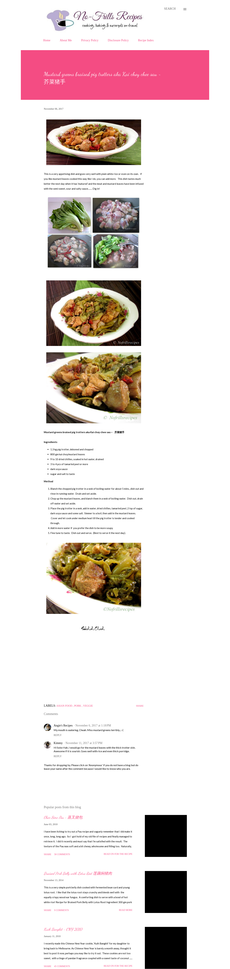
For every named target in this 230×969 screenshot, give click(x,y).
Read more (125, 910)
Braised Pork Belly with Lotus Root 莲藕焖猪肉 (78, 873)
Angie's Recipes (63, 725)
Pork (78, 705)
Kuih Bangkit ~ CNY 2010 (63, 929)
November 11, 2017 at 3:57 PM (83, 743)
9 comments (61, 910)
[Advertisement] (94, 669)
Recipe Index (146, 40)
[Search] (170, 8)
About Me (66, 40)
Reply (58, 735)
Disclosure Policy (118, 40)
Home (46, 40)
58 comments (62, 854)
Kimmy (58, 743)
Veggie (88, 705)
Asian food (64, 705)
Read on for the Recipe (118, 854)
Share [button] (140, 706)
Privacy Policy (90, 40)
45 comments (62, 966)
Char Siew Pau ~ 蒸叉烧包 (63, 817)
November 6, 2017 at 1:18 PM (93, 725)
